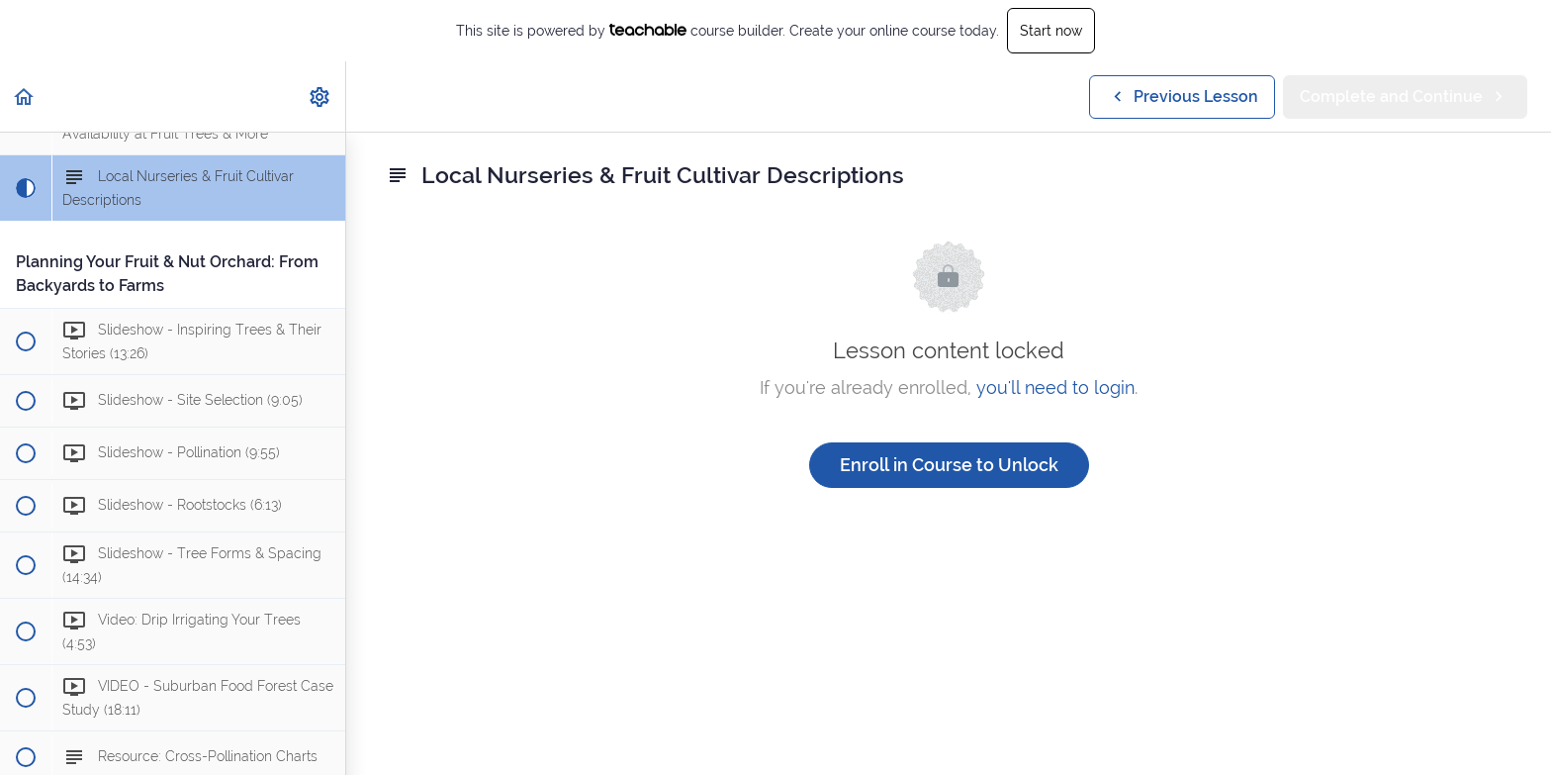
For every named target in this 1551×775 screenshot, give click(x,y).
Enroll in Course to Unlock (949, 464)
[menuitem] (320, 96)
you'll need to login (1055, 387)
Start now (1051, 31)
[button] (24, 96)
